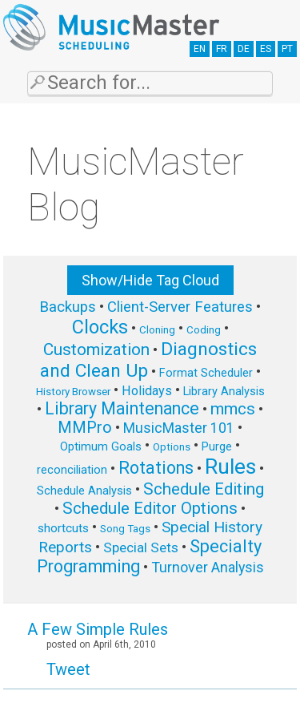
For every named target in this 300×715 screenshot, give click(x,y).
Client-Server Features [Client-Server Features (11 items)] (180, 307)
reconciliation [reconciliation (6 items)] (72, 470)
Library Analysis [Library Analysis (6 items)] (224, 391)
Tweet (68, 669)
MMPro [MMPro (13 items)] (85, 427)
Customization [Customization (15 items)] (96, 349)
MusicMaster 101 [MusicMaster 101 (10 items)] (178, 427)
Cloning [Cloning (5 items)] (157, 330)
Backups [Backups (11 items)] (67, 307)
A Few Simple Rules (97, 629)
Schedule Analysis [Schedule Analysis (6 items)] (84, 490)
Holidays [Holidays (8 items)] (147, 390)
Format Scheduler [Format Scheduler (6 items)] (206, 373)
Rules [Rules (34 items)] (230, 466)
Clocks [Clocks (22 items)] (100, 327)
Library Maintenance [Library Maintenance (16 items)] (122, 408)
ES (265, 49)
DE (244, 49)
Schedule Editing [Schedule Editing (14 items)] (203, 489)
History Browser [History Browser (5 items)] (73, 392)
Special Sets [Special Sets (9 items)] (140, 547)
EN (200, 49)
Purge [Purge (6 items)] (217, 446)
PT (287, 49)
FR (221, 49)
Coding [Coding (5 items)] (203, 330)
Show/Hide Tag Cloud (150, 280)
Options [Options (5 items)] (171, 447)
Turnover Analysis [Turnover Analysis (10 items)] (207, 567)
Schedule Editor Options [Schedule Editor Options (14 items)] (150, 508)
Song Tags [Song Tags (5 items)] (125, 529)
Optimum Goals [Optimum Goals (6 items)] (101, 446)
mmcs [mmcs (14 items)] (232, 408)
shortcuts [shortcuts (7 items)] (63, 528)
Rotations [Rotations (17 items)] (156, 468)
